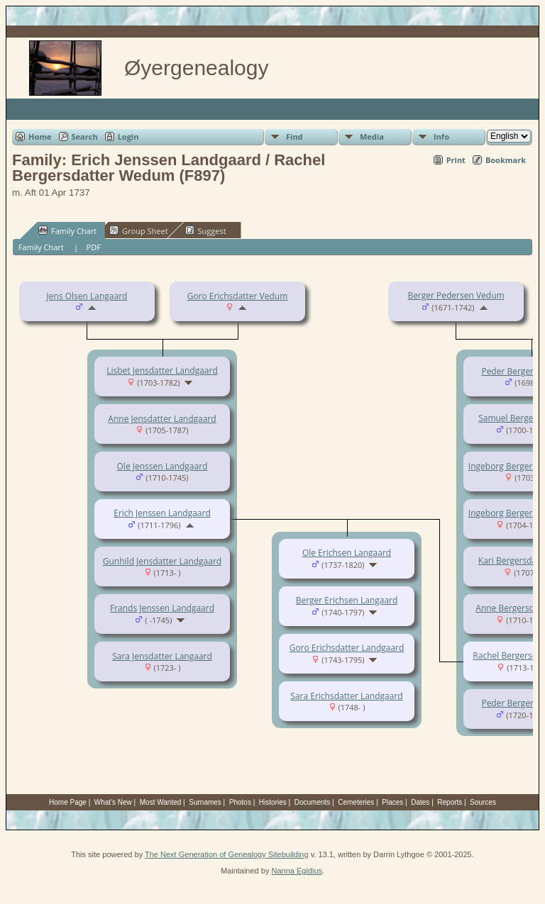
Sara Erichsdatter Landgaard (346, 696)
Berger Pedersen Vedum (455, 295)
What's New (113, 802)
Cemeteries (356, 802)
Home (40, 136)
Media (372, 136)
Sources (483, 802)
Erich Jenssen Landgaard (162, 513)
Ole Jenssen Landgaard (162, 466)
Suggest (205, 230)
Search (85, 136)
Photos (240, 802)
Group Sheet (138, 230)
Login (128, 136)
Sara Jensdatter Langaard (162, 656)
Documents (312, 802)
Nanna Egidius (296, 870)
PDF (94, 247)
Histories (273, 802)
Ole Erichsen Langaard (346, 553)
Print (456, 160)
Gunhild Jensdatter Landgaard (162, 561)
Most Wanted (161, 802)
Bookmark (505, 160)
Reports (449, 802)
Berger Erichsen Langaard (347, 600)
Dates (420, 802)
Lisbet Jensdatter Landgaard (162, 370)
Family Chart (67, 230)
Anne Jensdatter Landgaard (162, 419)
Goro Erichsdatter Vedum (237, 296)
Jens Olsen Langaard (87, 296)
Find (294, 136)
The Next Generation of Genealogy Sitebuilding (227, 854)
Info (441, 136)
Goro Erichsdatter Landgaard (347, 648)
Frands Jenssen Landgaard (162, 608)
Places (392, 802)
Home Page (68, 802)
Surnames (205, 802)
